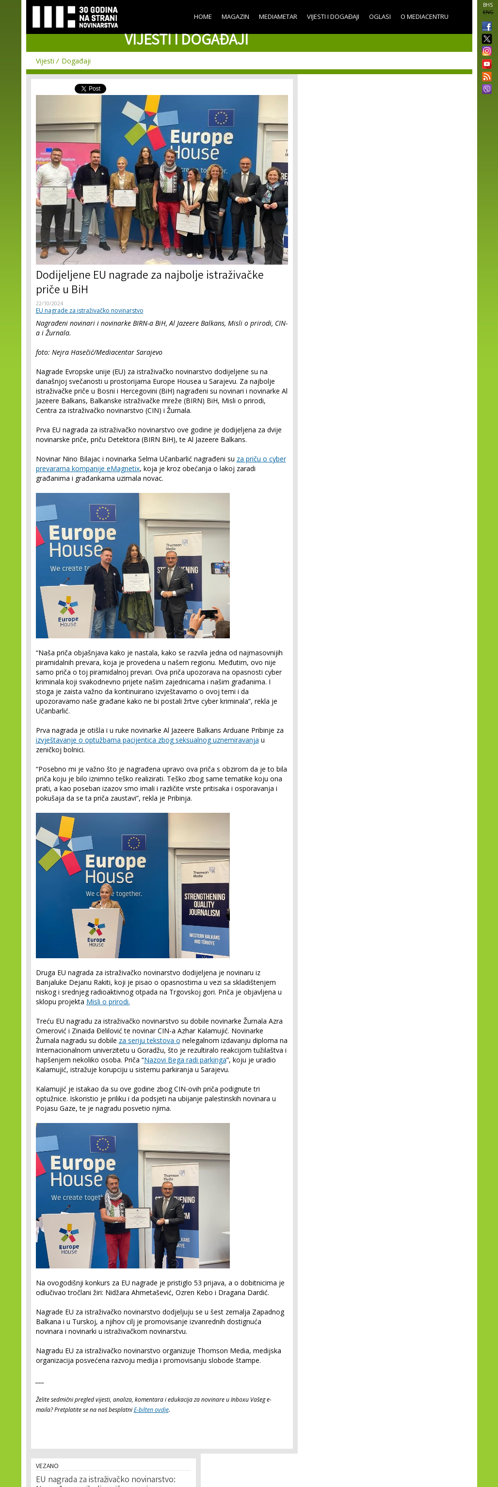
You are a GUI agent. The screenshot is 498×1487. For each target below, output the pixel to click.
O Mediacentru (425, 16)
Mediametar (278, 16)
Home (203, 16)
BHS (488, 4)
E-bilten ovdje (151, 1410)
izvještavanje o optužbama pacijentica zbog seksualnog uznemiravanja (147, 739)
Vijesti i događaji (333, 16)
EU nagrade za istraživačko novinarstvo (90, 310)
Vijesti (45, 60)
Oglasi (380, 16)
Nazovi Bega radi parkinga (185, 1059)
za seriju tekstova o (149, 1040)
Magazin (235, 16)
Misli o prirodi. (108, 1001)
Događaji (76, 60)
